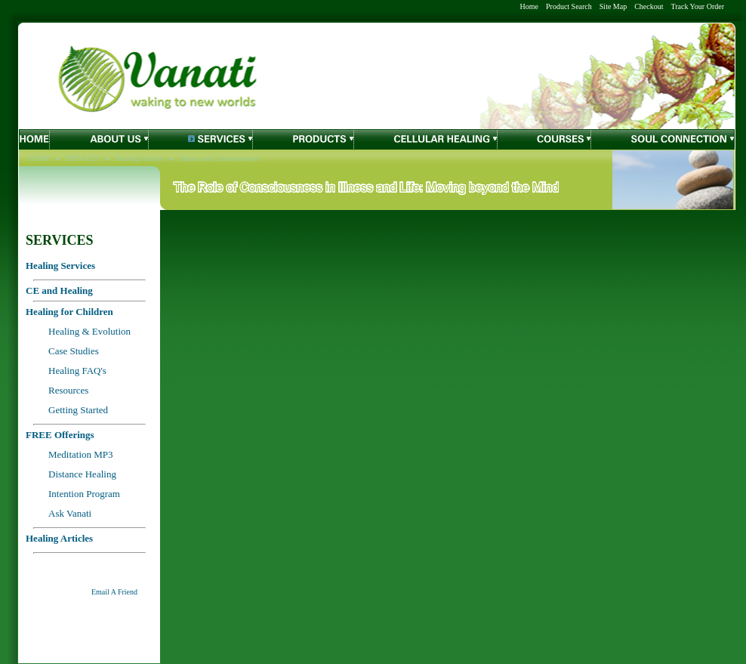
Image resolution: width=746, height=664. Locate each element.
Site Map (613, 6)
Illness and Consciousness (219, 158)
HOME (39, 158)
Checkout (648, 6)
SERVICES (82, 158)
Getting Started (78, 409)
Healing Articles (140, 158)
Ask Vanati (69, 513)
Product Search (569, 6)
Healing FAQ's (77, 370)
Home (529, 6)
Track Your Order (697, 6)
